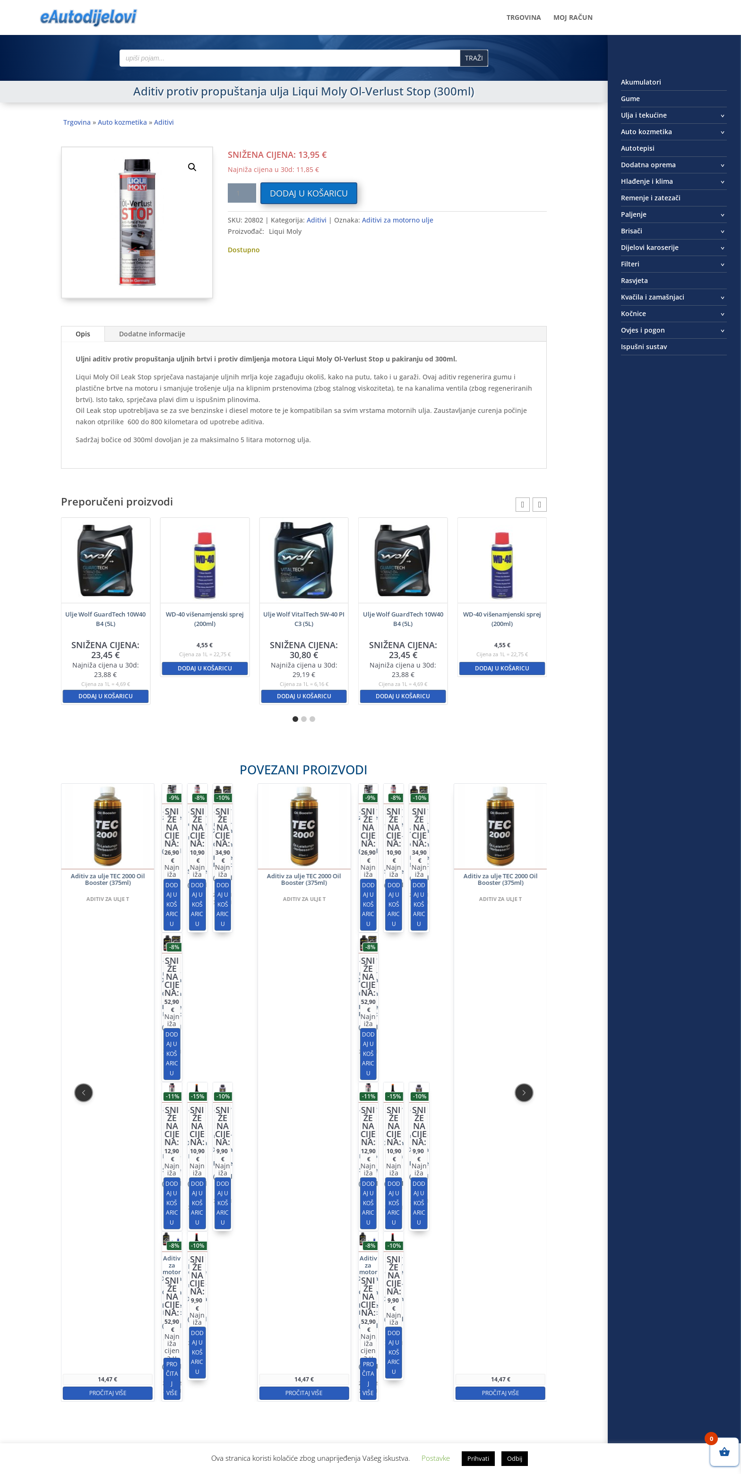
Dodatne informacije (152, 333)
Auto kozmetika (122, 122)
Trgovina (524, 18)
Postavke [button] (436, 1458)
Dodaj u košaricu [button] (105, 696)
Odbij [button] (514, 1458)
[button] (192, 167)
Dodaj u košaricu (309, 193)
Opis (83, 333)
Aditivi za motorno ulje (397, 219)
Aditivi (164, 122)
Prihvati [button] (478, 1458)
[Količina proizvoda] (242, 193)
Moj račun (573, 18)
